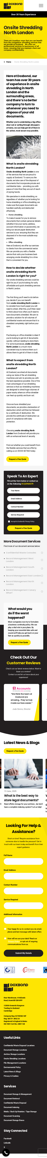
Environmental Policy (12, 1067)
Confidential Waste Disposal (15, 1103)
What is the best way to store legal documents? (21, 798)
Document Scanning (12, 1116)
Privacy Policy (29, 521)
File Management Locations (15, 1063)
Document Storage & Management (17, 1094)
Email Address (10, 870)
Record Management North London (24, 583)
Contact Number (10, 885)
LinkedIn (7, 1143)
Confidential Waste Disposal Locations (19, 1045)
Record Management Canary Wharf (24, 591)
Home (8, 62)
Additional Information (13, 914)
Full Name (8, 855)
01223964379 (27, 484)
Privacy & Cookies (11, 1076)
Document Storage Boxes (14, 1120)
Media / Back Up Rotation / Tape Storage (20, 1111)
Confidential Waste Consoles (24, 552)
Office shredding (15, 242)
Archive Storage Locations (14, 1054)
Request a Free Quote (17, 459)
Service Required (11, 899)
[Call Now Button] (6, 1152)
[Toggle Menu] (41, 6)
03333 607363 (24, 451)
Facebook (8, 1138)
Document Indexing (11, 1107)
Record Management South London (24, 568)
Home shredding (15, 215)
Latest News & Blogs (12, 1071)
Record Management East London (24, 575)
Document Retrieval (12, 1098)
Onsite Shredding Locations (15, 1058)
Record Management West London (24, 560)
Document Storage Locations (15, 1050)
